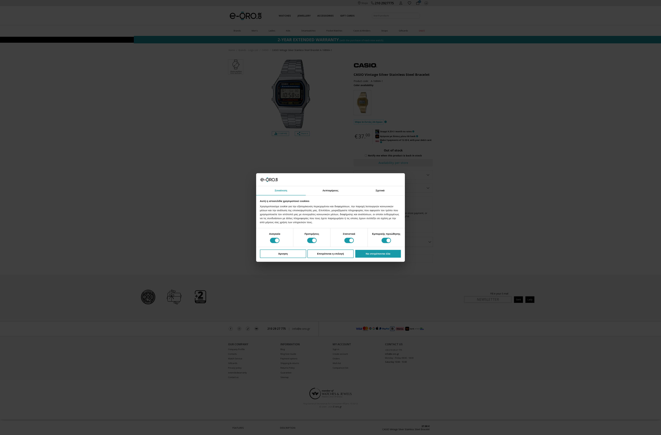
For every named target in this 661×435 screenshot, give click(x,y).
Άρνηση (283, 253)
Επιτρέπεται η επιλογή (330, 253)
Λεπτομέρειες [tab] (331, 190)
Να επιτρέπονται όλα (378, 253)
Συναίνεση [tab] (281, 190)
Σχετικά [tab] (380, 190)
